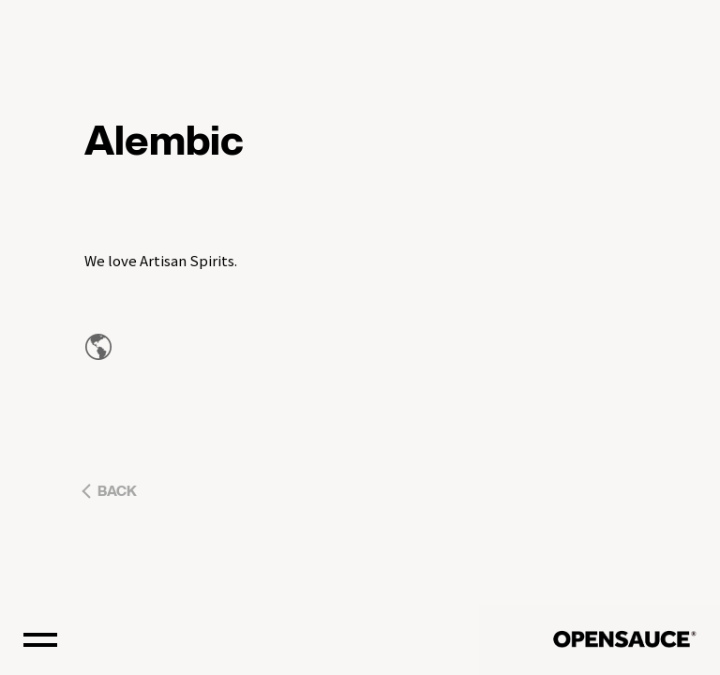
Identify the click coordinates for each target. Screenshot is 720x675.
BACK (117, 492)
